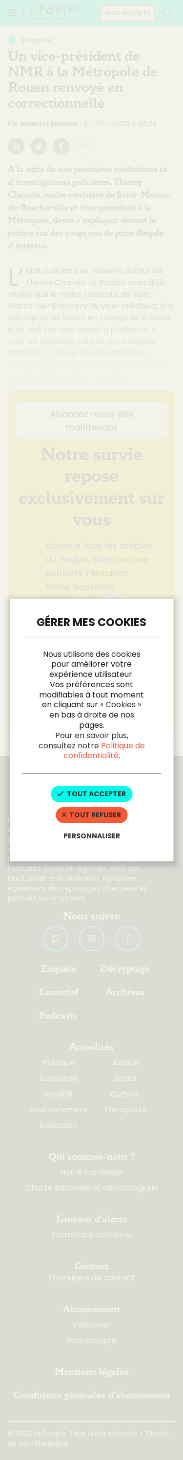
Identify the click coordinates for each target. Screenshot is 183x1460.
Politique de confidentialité (104, 751)
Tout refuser (91, 815)
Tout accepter (91, 794)
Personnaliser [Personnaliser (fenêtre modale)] (91, 836)
